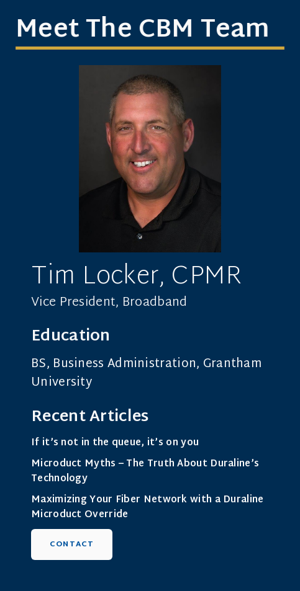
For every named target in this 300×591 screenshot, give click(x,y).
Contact (72, 544)
